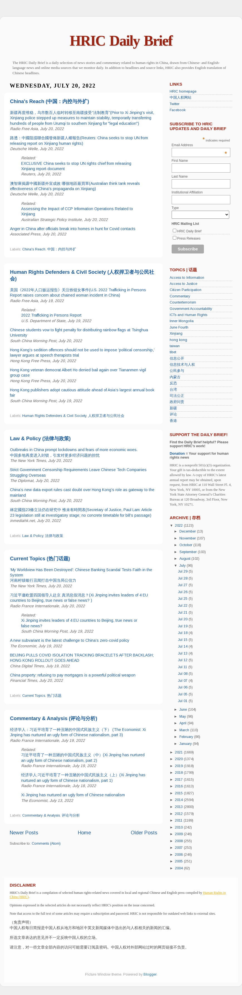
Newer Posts (24, 832)
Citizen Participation (185, 290)
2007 (179, 848)
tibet (173, 352)
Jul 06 (183, 687)
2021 (179, 752)
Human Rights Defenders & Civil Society (54, 416)
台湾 (173, 390)
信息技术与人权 (182, 365)
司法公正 (177, 396)
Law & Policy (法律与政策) (40, 438)
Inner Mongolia (182, 321)
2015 (179, 793)
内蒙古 (175, 377)
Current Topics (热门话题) (40, 558)
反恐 (173, 383)
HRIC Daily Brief (121, 41)
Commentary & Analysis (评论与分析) (53, 718)
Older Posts (144, 832)
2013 (179, 807)
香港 (173, 421)
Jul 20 (183, 619)
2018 (179, 773)
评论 (173, 414)
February (186, 737)
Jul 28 (183, 578)
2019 (179, 766)
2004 (179, 868)
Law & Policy (32, 536)
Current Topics (33, 696)
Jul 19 (183, 626)
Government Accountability (191, 309)
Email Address (199, 145)
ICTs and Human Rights (188, 315)
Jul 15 (183, 640)
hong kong (178, 340)
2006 (179, 855)
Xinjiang (176, 333)
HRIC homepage (183, 91)
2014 (179, 800)
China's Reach (33, 249)
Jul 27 (183, 585)
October (186, 545)
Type (175, 208)
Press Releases (189, 238)
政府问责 (177, 402)
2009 (179, 834)
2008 (179, 841)
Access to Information (187, 278)
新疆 (173, 408)
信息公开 (177, 358)
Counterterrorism (183, 302)
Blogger (150, 974)
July (183, 566)
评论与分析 (71, 815)
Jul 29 (183, 571)
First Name (180, 161)
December (188, 531)
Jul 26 (183, 592)
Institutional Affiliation (187, 192)
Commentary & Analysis (41, 815)
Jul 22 (183, 606)
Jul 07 (183, 681)
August (185, 559)
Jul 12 (183, 660)
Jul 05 (183, 694)
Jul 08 (183, 674)
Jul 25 (183, 599)
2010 (179, 827)
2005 (179, 861)
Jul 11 (183, 667)
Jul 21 (183, 613)
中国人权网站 (180, 98)
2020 (179, 759)
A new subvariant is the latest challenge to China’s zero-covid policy (69, 640)
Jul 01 (183, 701)
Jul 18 (183, 633)
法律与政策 (54, 536)
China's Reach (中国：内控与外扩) (49, 101)
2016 (179, 786)
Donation (177, 454)
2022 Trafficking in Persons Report (51, 315)
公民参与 (177, 371)
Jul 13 (183, 653)
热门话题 (54, 696)
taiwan (175, 346)
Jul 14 (183, 646)
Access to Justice (183, 284)
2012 (179, 814)
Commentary (180, 296)
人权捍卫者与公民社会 (106, 416)
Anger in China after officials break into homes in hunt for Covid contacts (72, 229)
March (184, 730)
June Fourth (179, 327)
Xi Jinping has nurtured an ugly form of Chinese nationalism (73, 795)
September (188, 552)
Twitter (174, 104)
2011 (179, 820)
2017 (179, 780)
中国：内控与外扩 (61, 249)
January (186, 744)
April (183, 723)
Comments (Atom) (46, 843)
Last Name (180, 176)
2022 (179, 526)
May (183, 716)
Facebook (178, 110)
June (183, 710)
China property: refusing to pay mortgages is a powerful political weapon (72, 675)
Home (84, 832)
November (188, 538)
